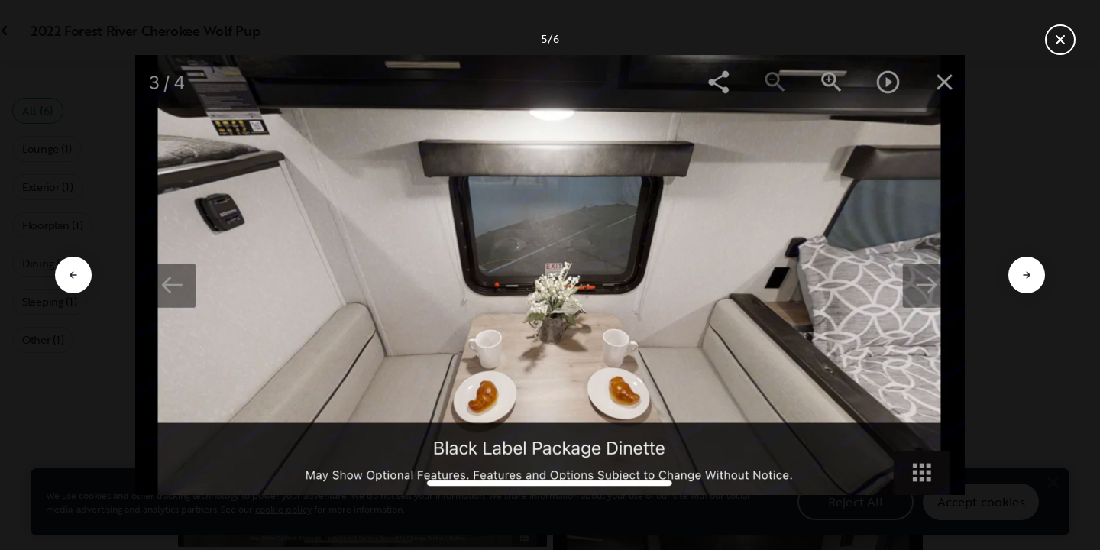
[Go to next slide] (1026, 275)
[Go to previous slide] (73, 275)
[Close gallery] (1060, 39)
